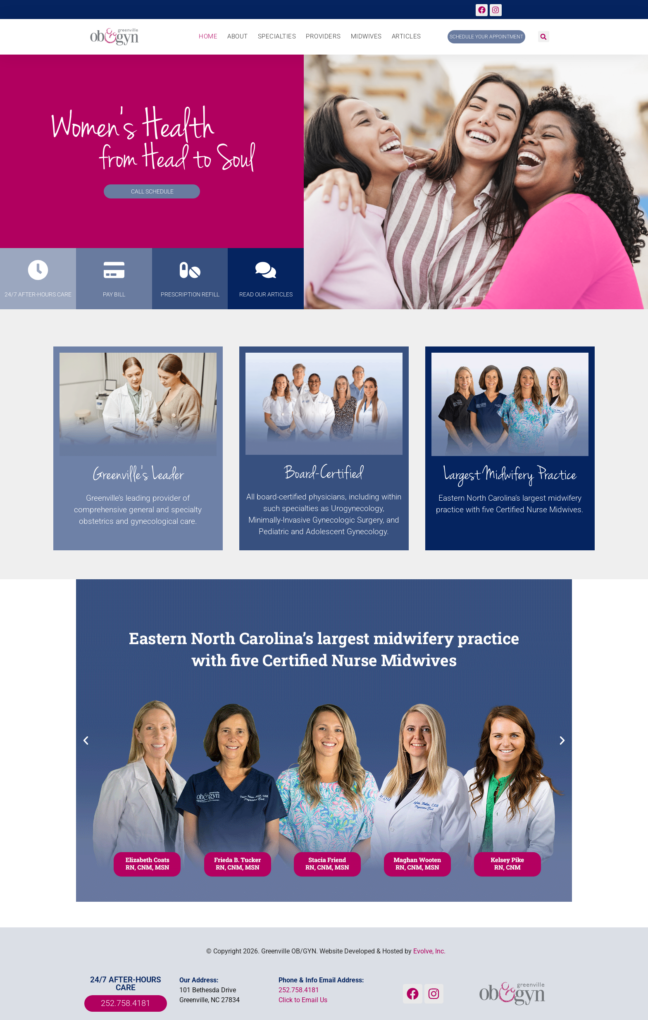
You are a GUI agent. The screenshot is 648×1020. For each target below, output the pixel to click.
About (237, 36)
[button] (543, 36)
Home (208, 36)
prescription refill (190, 294)
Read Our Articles (266, 294)
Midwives (366, 36)
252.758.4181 (299, 990)
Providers (323, 36)
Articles (406, 36)
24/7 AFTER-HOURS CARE (38, 294)
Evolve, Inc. (429, 951)
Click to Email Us (303, 1000)
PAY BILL (114, 294)
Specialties (277, 36)
